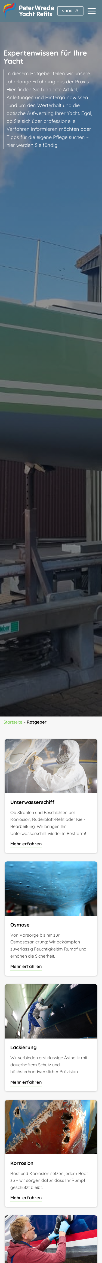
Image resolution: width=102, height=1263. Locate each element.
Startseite (13, 722)
